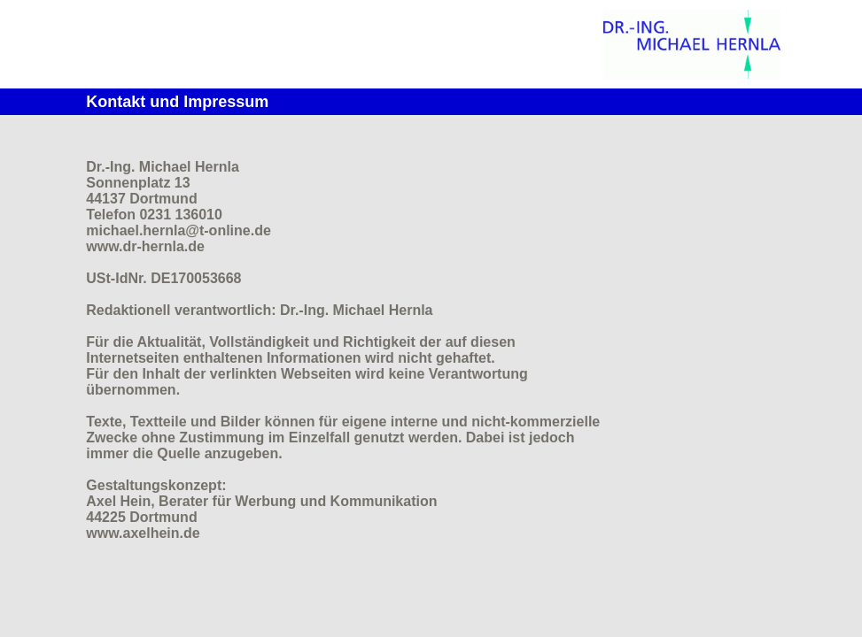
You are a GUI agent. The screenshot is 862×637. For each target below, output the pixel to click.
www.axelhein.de (142, 533)
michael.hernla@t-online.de (178, 230)
